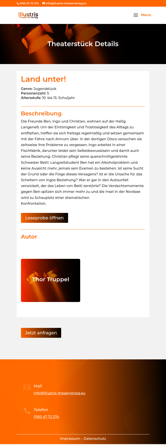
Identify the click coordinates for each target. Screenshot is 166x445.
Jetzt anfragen (41, 332)
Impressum (70, 439)
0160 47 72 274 (46, 417)
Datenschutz (95, 439)
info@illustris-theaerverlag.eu (59, 393)
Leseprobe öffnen (44, 217)
